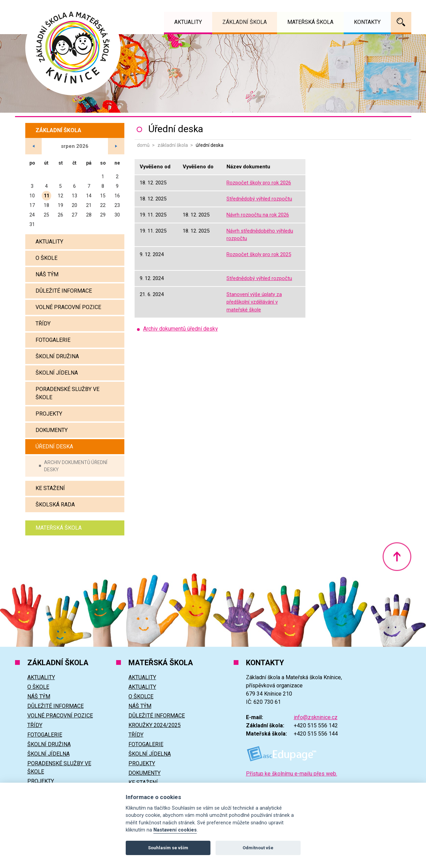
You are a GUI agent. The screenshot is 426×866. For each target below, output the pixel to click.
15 (103, 195)
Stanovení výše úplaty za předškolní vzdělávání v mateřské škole (254, 302)
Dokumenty (52, 430)
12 (60, 195)
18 (46, 205)
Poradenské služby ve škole (67, 393)
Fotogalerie (53, 340)
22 (103, 205)
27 (74, 215)
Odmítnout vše (258, 847)
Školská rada (55, 504)
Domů (143, 145)
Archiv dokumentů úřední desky (75, 466)
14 (89, 195)
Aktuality (49, 241)
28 (89, 215)
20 (74, 205)
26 (60, 215)
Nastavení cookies (175, 830)
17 (32, 205)
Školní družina (57, 356)
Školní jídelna (57, 372)
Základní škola (172, 145)
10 (32, 195)
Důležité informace (64, 291)
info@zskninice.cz (316, 717)
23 (117, 205)
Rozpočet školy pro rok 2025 (258, 254)
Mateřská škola (59, 528)
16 (117, 195)
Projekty (49, 413)
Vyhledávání (401, 22)
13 (74, 195)
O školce (140, 696)
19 (60, 205)
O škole (46, 258)
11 (46, 195)
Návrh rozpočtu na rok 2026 (257, 215)
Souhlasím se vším (168, 847)
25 (46, 215)
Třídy (43, 323)
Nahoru (397, 556)
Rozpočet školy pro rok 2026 (258, 183)
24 (32, 215)
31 (32, 224)
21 (89, 205)
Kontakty (367, 22)
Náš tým (47, 274)
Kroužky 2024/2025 (154, 725)
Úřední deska (54, 446)
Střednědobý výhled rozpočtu (259, 199)
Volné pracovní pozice (68, 307)
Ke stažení (50, 488)
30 (117, 215)
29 (103, 215)
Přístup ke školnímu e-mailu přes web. (291, 773)
